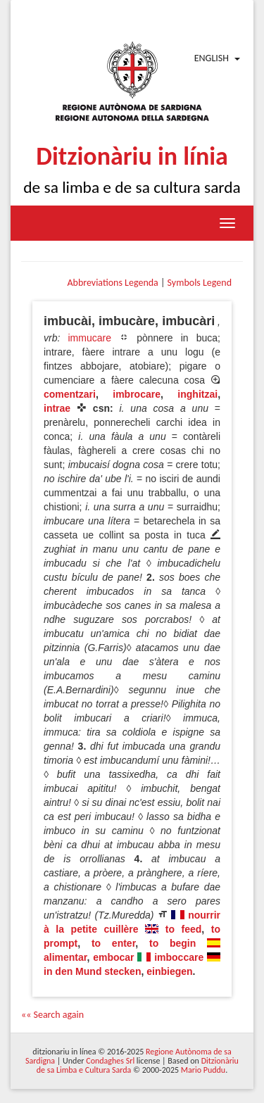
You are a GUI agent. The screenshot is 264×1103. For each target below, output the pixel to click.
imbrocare (137, 394)
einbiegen (169, 971)
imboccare (178, 957)
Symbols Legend (200, 283)
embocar (113, 957)
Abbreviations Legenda (112, 283)
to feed (183, 929)
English (211, 58)
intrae (57, 408)
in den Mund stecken (92, 971)
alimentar (65, 957)
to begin (172, 943)
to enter (113, 943)
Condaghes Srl (110, 1061)
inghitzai (197, 394)
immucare (89, 337)
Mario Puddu (203, 1070)
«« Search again (52, 1015)
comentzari (70, 394)
